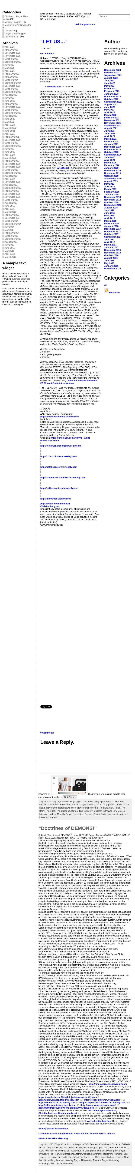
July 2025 (9, 65)
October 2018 (111, 202)
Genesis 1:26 (54, 86)
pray (105, 804)
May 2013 (9, 251)
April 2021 (10, 134)
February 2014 (12, 233)
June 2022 (10, 119)
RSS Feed (112, 292)
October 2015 (11, 200)
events (71, 1147)
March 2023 (110, 88)
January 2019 (111, 194)
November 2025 (13, 56)
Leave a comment (48, 817)
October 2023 (11, 89)
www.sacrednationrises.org (53, 1138)
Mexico (109, 801)
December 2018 (112, 197)
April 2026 (10, 47)
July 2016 (109, 260)
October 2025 (11, 59)
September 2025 (13, 62)
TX (80, 811)
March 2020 (11, 158)
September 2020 (13, 146)
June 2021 (10, 131)
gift (74, 801)
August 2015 (11, 203)
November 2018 (13, 182)
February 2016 (12, 191)
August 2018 (11, 185)
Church (64, 1144)
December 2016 (112, 250)
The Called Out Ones (67, 811)
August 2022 (11, 116)
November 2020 (112, 149)
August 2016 (111, 258)
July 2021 (109, 131)
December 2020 (13, 140)
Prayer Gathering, (103, 814)
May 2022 (9, 122)
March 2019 (110, 189)
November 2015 (13, 197)
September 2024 (13, 83)
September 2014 (13, 224)
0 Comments (47, 53)
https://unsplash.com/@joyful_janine (70, 437)
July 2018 (109, 210)
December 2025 (13, 53)
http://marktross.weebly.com (55, 498)
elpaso (51, 1147)
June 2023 (10, 101)
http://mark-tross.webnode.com (98, 1105)
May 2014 (9, 230)
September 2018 (112, 205)
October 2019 (11, 170)
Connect (94, 1144)
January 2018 (111, 226)
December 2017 (112, 229)
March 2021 (110, 138)
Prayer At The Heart (49, 1154)
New (117, 801)
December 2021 (112, 120)
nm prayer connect (85, 804)
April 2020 (10, 155)
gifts (79, 801)
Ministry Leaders (13, 22)
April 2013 (10, 254)
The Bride (50, 811)
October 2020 (11, 143)
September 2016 (13, 188)
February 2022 (112, 117)
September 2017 (112, 236)
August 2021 (111, 128)
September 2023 (13, 92)
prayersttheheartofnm (87, 807)
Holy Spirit (100, 801)
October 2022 (11, 110)
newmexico (53, 804)
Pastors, (89, 814)
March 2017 (110, 244)
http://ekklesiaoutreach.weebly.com (59, 488)
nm (73, 804)
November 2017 (112, 231)
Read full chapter (77, 380)
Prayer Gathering (13, 33)
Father (79, 1147)
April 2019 (10, 179)
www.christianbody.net (99, 1121)
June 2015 (10, 206)
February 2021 (12, 137)
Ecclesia (116, 1144)
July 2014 (9, 227)
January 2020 (111, 168)
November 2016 (112, 252)
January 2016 (111, 266)
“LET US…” (54, 41)
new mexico (51, 1150)
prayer (111, 804)
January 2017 (111, 247)
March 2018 (110, 221)
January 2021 (111, 144)
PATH (98, 804)
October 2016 (111, 255)
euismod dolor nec (21, 278)
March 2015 (11, 212)
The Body (51, 1157)
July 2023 (9, 98)
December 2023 (13, 86)
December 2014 (13, 218)
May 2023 (109, 86)
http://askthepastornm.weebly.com (58, 467)
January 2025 (11, 77)
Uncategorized (12, 36)
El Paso (43, 1147)
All (105, 284)
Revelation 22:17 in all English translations (69, 381)
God (85, 801)
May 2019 (109, 183)
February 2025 (12, 74)
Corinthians (105, 1144)
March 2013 (11, 257)
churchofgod (76, 1144)
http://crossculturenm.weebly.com (58, 456)
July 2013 (9, 245)
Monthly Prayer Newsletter (18, 25)
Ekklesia (126, 1144)
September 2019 (13, 173)
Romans (104, 807)
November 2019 (13, 167)
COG (85, 1144)
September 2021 (112, 125)
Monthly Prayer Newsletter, (71, 814)
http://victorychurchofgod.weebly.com (60, 445)
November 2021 (112, 123)
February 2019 (112, 191)
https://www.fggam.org (81, 1107)
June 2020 (10, 152)
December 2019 (13, 164)
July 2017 (109, 239)
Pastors (8, 30)
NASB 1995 (63, 168)
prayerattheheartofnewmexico (61, 807)
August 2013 (11, 242)
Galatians (67, 801)
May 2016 (109, 263)
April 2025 (10, 71)
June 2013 (10, 248)
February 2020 (12, 161)
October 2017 (111, 234)
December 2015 (13, 194)
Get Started (70, 797)
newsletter (65, 804)
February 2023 (112, 91)
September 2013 (13, 239)
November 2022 (13, 107)
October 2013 (11, 236)
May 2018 (109, 215)
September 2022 (13, 113)
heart (90, 801)
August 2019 (11, 176)
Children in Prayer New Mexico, (109, 811)
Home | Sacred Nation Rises (53, 1128)
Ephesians (61, 1147)
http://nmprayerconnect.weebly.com (59, 416)
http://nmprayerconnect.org (55, 503)
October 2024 (11, 80)
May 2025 (9, 68)
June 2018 (109, 213)
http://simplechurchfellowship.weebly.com (62, 477)
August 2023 (11, 95)
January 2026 (11, 50)
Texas (117, 807)
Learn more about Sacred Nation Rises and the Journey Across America (76, 1133)
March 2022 (11, 128)
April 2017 (109, 242)
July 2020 (9, 149)
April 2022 (10, 125)
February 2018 (112, 223)
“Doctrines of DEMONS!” (67, 828)
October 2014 (11, 221)
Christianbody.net (49, 506)
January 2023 (11, 104)
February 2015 (12, 215)
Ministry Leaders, (48, 814)
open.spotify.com (49, 440)
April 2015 (10, 209)
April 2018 (109, 218)
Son (111, 807)
